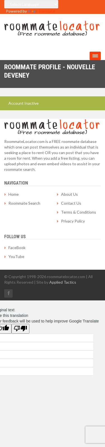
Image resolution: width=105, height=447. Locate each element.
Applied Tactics (62, 282)
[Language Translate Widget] (31, 4)
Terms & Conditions (78, 212)
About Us (69, 194)
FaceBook (16, 247)
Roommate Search (24, 203)
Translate (41, 11)
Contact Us (71, 203)
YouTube (16, 256)
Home (13, 194)
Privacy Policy (73, 221)
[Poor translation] (20, 329)
